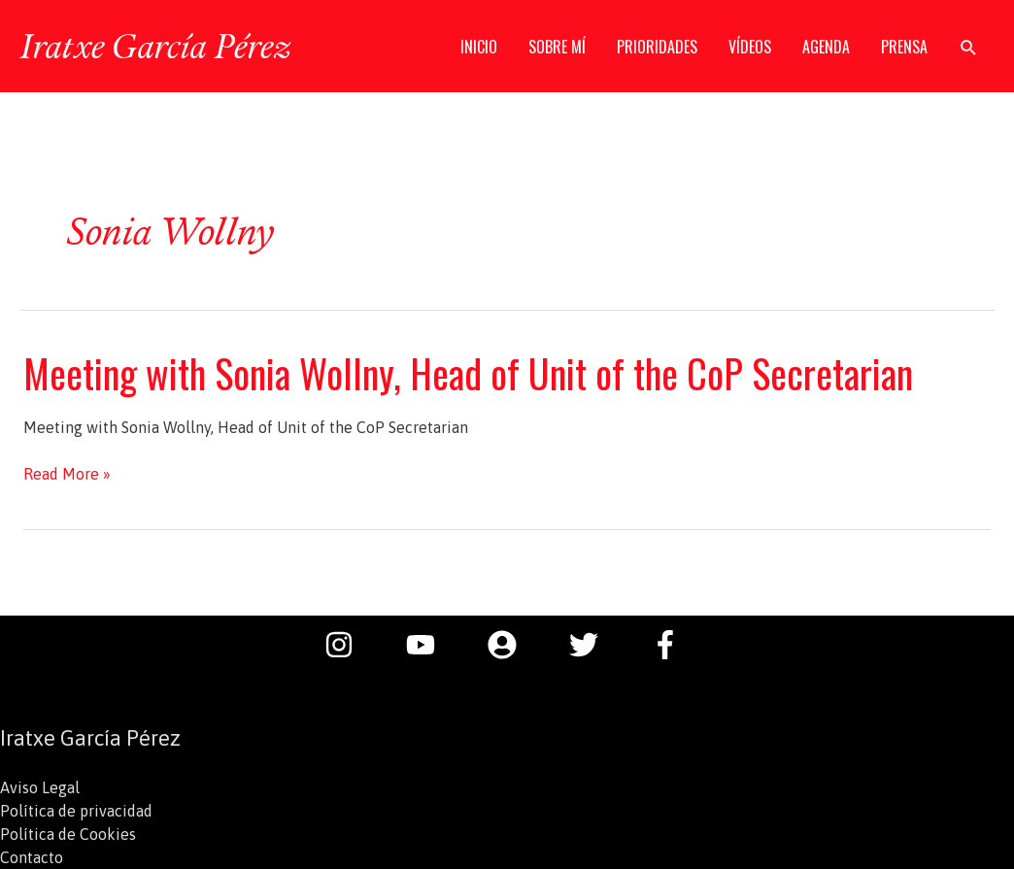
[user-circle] (512, 645)
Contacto (31, 857)
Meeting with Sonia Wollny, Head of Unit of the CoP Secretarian (468, 373)
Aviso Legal (40, 787)
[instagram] (349, 645)
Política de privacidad (76, 810)
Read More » (67, 473)
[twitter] (593, 645)
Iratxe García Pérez (154, 45)
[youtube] (430, 645)
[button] (969, 47)
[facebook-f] (670, 645)
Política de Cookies (68, 834)
